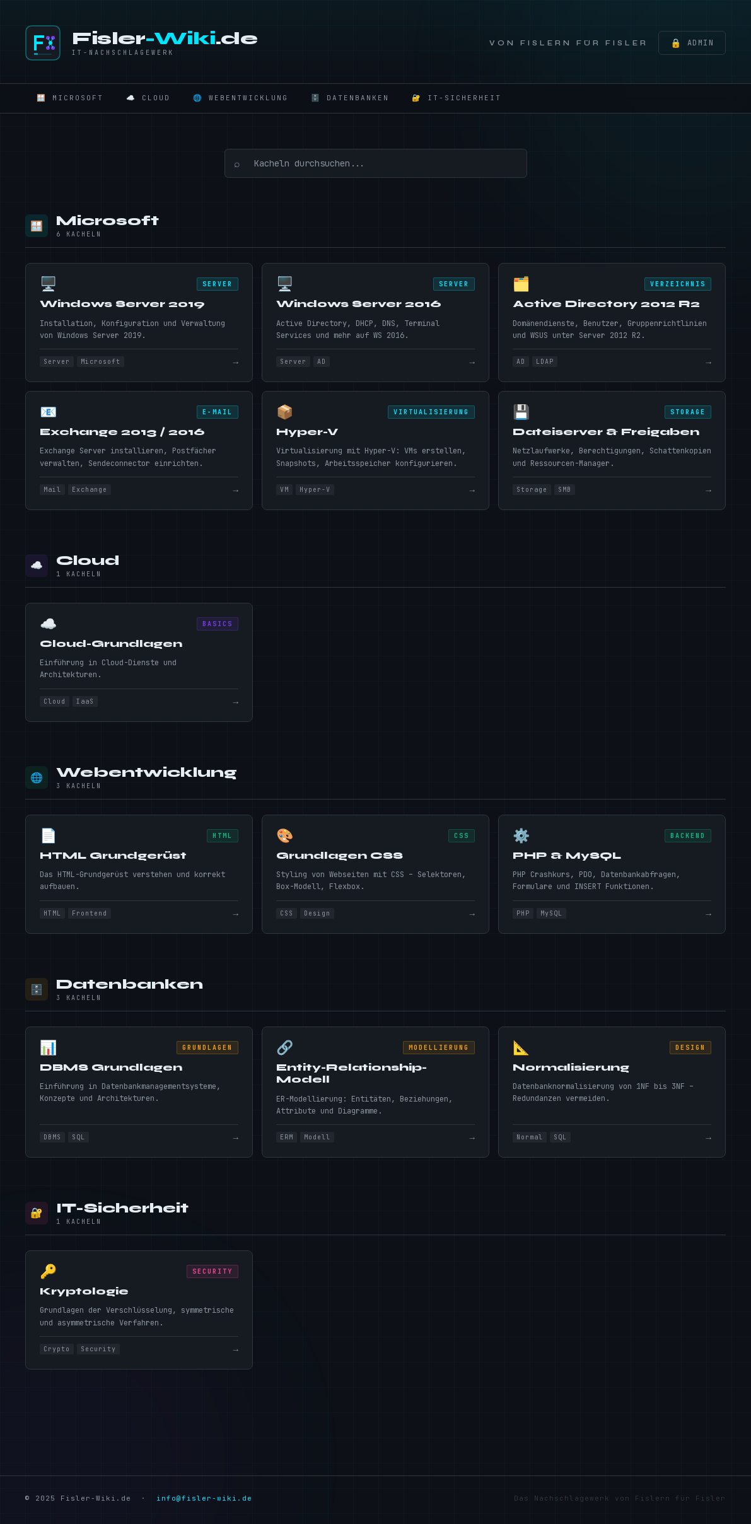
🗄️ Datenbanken (350, 97)
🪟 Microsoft (70, 97)
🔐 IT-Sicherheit (456, 97)
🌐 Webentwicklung (240, 97)
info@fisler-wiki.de (204, 1502)
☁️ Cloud (148, 97)
